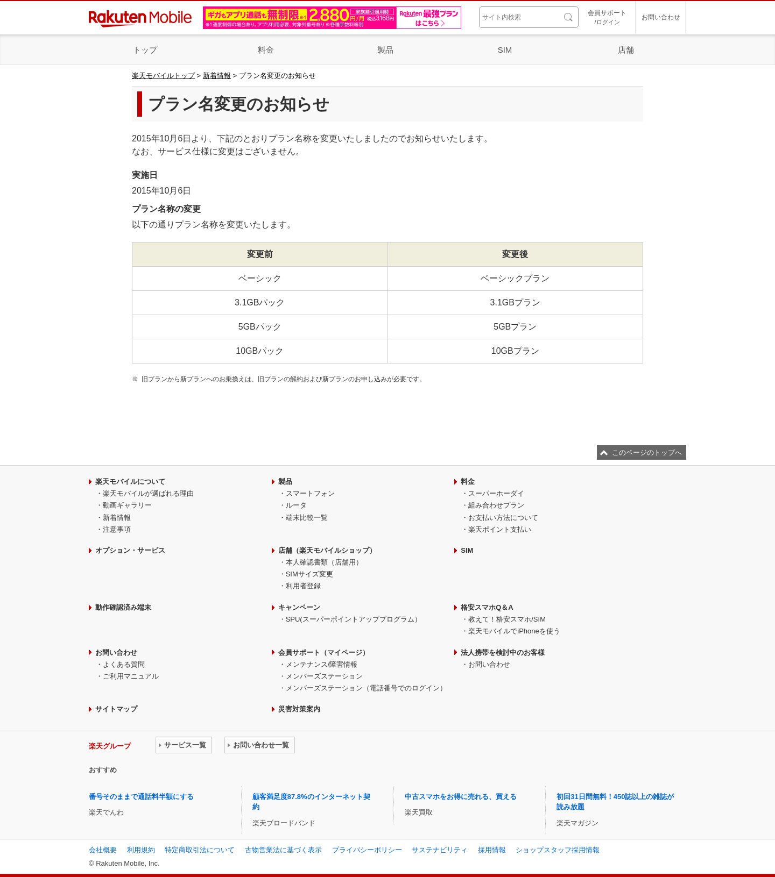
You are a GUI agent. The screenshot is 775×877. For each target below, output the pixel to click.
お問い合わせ (661, 17)
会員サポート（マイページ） (323, 652)
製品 (385, 49)
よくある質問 (124, 664)
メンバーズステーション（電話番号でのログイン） (366, 688)
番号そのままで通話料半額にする (141, 797)
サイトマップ (116, 709)
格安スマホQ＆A (487, 607)
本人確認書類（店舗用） (324, 562)
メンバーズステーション (324, 676)
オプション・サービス (130, 550)
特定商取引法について (200, 850)
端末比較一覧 (307, 518)
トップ (145, 49)
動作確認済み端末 (123, 607)
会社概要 (103, 850)
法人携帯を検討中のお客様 (503, 652)
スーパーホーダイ (496, 493)
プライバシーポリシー (367, 850)
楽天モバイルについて (130, 481)
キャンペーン (299, 607)
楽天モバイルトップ (163, 76)
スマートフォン (310, 493)
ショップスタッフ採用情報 (558, 850)
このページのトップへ (647, 452)
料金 (266, 49)
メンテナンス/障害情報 (322, 664)
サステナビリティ (440, 850)
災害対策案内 (299, 709)
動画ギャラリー (127, 505)
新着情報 (217, 76)
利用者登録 (303, 586)
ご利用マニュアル (131, 676)
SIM (505, 49)
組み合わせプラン (496, 505)
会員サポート (607, 18)
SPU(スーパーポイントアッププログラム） (353, 619)
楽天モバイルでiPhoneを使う (514, 631)
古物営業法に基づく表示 (283, 850)
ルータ (296, 505)
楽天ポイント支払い (499, 529)
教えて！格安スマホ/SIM (507, 619)
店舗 (626, 49)
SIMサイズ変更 (309, 574)
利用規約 (141, 850)
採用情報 (492, 850)
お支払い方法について (503, 518)
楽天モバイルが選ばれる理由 (148, 493)
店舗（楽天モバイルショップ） (327, 550)
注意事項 (117, 529)
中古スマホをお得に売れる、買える (461, 797)
